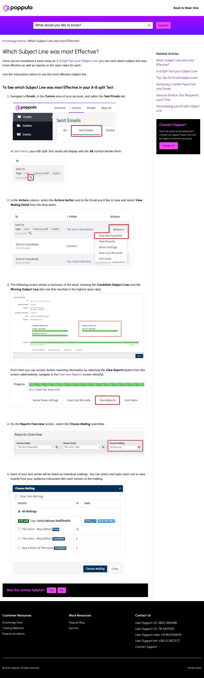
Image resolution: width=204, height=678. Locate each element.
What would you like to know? (93, 25)
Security (74, 628)
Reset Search (149, 25)
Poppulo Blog (76, 622)
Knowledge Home (14, 41)
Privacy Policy (194, 667)
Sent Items (21, 151)
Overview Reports (70, 374)
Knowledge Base (13, 622)
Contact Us (168, 145)
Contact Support (146, 647)
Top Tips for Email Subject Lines (177, 78)
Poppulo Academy (14, 633)
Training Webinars (13, 628)
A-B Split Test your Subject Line (76, 61)
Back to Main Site (186, 8)
